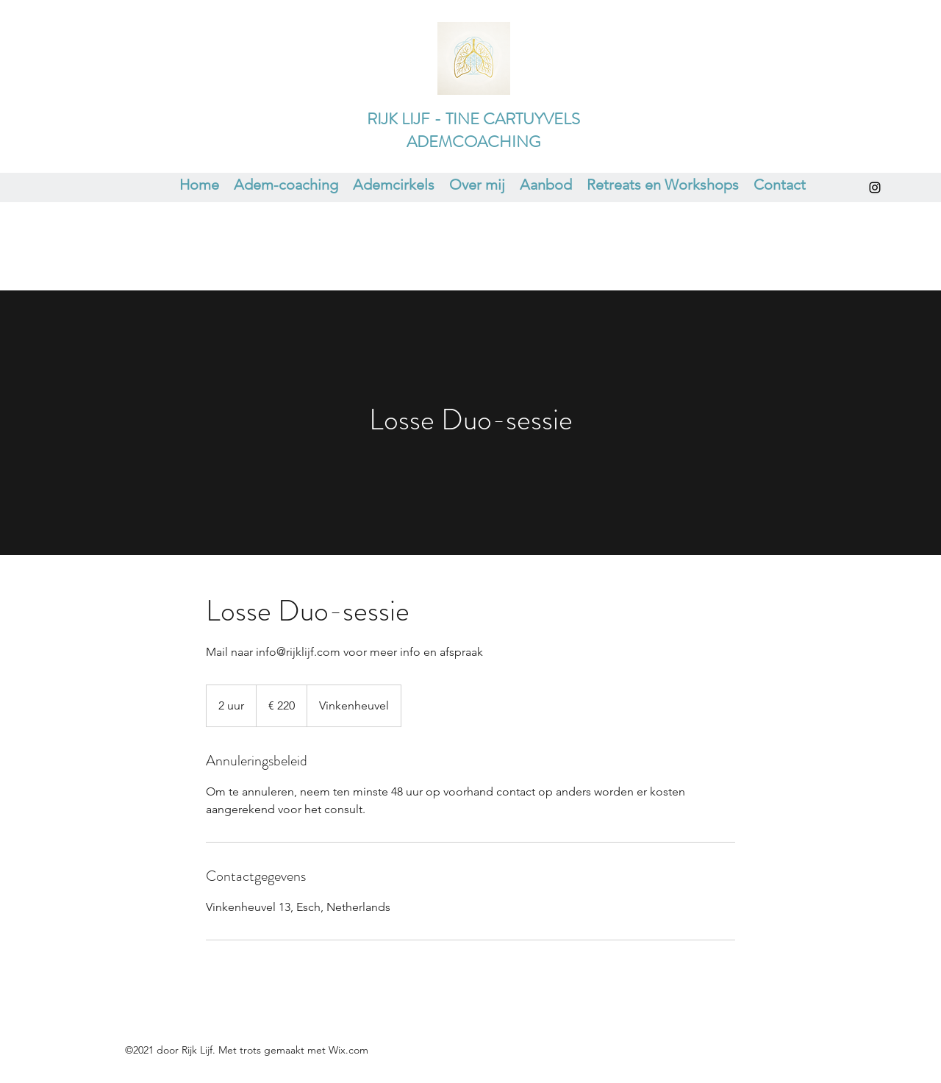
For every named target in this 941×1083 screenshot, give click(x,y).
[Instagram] (874, 187)
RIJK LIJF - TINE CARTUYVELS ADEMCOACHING (473, 130)
